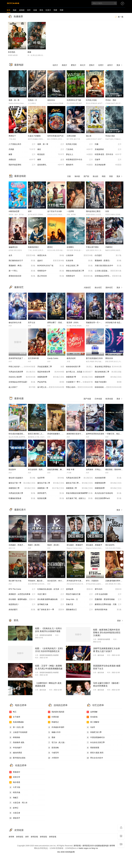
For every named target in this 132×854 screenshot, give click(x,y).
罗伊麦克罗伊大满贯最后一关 (78, 581)
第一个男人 (22, 271)
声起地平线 (50, 382)
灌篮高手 (14, 818)
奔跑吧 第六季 (94, 732)
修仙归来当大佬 (15, 322)
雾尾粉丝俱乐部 (22, 276)
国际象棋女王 (79, 609)
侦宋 (30, 211)
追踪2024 (51, 100)
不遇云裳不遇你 (92, 247)
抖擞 (108, 144)
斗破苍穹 (53, 753)
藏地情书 (79, 165)
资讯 (41, 10)
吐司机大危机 (91, 100)
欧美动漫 (109, 399)
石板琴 (108, 159)
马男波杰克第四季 (22, 372)
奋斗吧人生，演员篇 (79, 372)
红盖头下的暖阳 (34, 136)
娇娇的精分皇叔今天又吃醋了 (78, 434)
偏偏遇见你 (13, 247)
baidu (81, 848)
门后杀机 (79, 149)
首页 (8, 10)
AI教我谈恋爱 (14, 211)
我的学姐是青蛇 (22, 165)
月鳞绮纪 (109, 247)
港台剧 (95, 176)
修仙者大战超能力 (22, 478)
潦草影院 (19, 837)
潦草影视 (34, 837)
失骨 (107, 211)
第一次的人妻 (16, 727)
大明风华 (53, 758)
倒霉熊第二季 (79, 488)
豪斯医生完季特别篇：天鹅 (108, 604)
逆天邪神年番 (33, 358)
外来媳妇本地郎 (56, 727)
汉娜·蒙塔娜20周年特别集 (115, 581)
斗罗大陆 (14, 787)
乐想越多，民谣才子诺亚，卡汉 (21, 545)
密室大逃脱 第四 (95, 753)
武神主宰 (14, 777)
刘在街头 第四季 (22, 377)
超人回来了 (22, 387)
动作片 (55, 65)
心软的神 (79, 255)
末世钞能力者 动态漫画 (114, 322)
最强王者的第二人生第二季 (39, 434)
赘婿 (51, 737)
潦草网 (11, 837)
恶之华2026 (50, 276)
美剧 (111, 176)
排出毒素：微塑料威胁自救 (22, 599)
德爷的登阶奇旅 (108, 609)
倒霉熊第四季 (108, 483)
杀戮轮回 (22, 159)
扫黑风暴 (53, 717)
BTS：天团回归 (92, 581)
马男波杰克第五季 (79, 478)
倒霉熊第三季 (22, 488)
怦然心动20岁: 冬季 (79, 387)
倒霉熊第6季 (50, 377)
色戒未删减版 (16, 722)
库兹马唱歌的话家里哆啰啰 (79, 493)
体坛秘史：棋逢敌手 (75, 545)
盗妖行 (50, 260)
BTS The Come (22, 589)
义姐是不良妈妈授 (18, 732)
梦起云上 (79, 154)
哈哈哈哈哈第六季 (79, 366)
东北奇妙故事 (108, 165)
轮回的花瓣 (50, 498)
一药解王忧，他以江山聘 (115, 434)
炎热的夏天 (22, 609)
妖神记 (13, 808)
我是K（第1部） (53, 545)
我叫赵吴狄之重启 (93, 211)
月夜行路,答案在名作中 (108, 265)
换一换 (118, 17)
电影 (14, 10)
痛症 (50, 149)
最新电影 (19, 65)
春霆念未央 (50, 255)
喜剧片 (64, 65)
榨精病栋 (14, 737)
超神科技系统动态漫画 (95, 434)
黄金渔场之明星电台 (108, 366)
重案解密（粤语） (22, 265)
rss (97, 848)
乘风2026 (109, 358)
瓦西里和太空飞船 (74, 100)
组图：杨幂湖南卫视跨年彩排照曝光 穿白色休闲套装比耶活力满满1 (106, 632)
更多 (120, 65)
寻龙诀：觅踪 (110, 100)
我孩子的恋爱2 (108, 382)
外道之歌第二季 (79, 265)
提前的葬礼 (50, 165)
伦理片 (101, 65)
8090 (63, 852)
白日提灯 (108, 255)
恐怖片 (91, 65)
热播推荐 (18, 16)
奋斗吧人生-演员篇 (50, 387)
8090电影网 (70, 852)
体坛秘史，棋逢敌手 (94, 545)
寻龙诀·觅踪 (110, 136)
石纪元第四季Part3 (108, 498)
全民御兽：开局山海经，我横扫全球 (100, 469)
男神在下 (12, 136)
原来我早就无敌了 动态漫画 (20, 358)
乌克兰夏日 (50, 594)
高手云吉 (31, 322)
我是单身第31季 (50, 372)
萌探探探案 (93, 748)
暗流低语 (50, 154)
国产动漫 (87, 399)
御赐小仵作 (54, 732)
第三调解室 (93, 722)
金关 (22, 255)
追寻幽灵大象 (50, 604)
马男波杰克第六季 (22, 493)
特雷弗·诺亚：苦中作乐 (108, 154)
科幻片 (82, 65)
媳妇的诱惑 (15, 753)
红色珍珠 (79, 260)
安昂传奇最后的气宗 (55, 136)
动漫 (35, 10)
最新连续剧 (20, 176)
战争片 (110, 65)
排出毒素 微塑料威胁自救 (50, 599)
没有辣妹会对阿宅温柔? (108, 276)
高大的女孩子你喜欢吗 (108, 493)
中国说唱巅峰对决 (96, 737)
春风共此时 (71, 358)
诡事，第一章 (50, 144)
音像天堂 (79, 604)
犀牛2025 (108, 589)
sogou (86, 848)
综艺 (29, 10)
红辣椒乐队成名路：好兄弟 (50, 589)
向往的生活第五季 (96, 742)
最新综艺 (19, 287)
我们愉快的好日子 (22, 260)
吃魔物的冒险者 (22, 498)
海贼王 (13, 798)
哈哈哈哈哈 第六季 (108, 387)
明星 (55, 10)
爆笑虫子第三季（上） (79, 483)
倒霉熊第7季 (79, 377)
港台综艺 (98, 287)
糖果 (50, 159)
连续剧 (21, 10)
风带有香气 (50, 493)
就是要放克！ (22, 604)
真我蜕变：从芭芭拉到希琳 (22, 594)
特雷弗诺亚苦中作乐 (79, 159)
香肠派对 (14, 772)
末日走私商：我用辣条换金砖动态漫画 (43, 469)
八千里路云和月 (22, 144)
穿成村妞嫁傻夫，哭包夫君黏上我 (60, 434)
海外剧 (77, 176)
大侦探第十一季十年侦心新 (79, 382)
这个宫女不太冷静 (54, 211)
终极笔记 (53, 722)
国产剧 (86, 176)
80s (58, 852)
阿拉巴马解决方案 (79, 594)
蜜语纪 (50, 247)
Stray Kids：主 (79, 599)
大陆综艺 (87, 287)
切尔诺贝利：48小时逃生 (57, 581)
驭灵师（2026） (73, 322)
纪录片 (48, 10)
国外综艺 (109, 287)
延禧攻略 (53, 748)
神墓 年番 (70, 469)
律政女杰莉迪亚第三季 (79, 271)
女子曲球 (14, 717)
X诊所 (91, 727)
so (90, 848)
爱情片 (73, 65)
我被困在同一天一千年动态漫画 (98, 322)
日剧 (69, 176)
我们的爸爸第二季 (108, 372)
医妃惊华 (12, 469)
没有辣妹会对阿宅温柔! (22, 382)
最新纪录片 (20, 509)
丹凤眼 (22, 149)
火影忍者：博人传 (18, 803)
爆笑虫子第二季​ (50, 483)
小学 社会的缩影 (108, 594)
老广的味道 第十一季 (50, 609)
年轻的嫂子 (15, 748)
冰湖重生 (70, 247)
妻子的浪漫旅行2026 (94, 358)
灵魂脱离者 (108, 149)
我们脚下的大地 (15, 581)
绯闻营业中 (50, 271)
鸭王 (12, 712)
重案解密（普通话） (108, 260)
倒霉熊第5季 (108, 488)
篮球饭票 (79, 589)
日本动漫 (98, 399)
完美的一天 (32, 100)
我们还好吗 (109, 545)
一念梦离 (70, 211)
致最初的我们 (33, 247)
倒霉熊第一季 (50, 488)
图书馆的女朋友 (17, 758)
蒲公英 (88, 136)
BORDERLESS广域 (50, 265)
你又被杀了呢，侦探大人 (79, 498)
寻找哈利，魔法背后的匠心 (39, 581)
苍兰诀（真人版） (57, 742)
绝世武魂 (14, 792)
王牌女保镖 (71, 136)
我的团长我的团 (56, 712)
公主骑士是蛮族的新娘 (108, 271)
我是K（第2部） (34, 545)
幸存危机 (11, 52)
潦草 (27, 837)
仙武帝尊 (50, 478)
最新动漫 (19, 398)
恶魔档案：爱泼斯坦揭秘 (108, 599)
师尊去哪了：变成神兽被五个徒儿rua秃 (63, 322)
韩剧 (103, 176)
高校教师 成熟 (16, 742)
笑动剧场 (92, 717)
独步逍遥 (14, 782)
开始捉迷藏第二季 (50, 366)
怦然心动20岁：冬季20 (22, 366)
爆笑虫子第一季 (22, 483)
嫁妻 (22, 154)
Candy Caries (52, 358)
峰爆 (29, 52)
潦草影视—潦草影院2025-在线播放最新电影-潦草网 (94, 846)
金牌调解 (92, 712)
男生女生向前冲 (95, 758)
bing (93, 848)
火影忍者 (14, 813)
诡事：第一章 (14, 100)
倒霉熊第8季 (108, 377)
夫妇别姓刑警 (108, 478)
